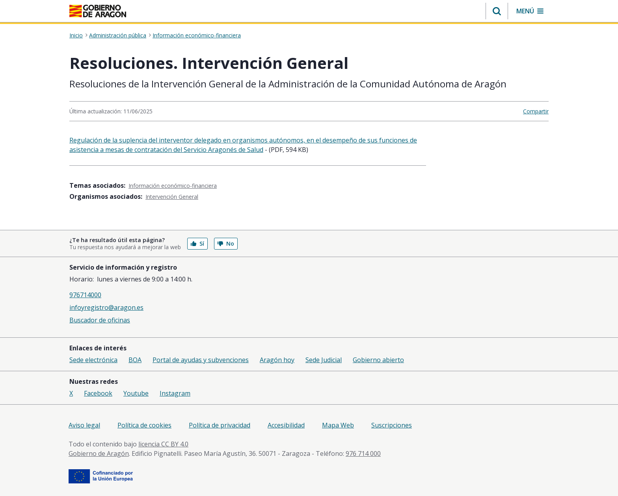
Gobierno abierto (378, 359)
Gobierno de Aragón (99, 453)
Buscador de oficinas (99, 320)
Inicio (76, 35)
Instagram (175, 393)
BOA (134, 359)
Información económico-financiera (197, 35)
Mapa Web (338, 425)
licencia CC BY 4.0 (163, 444)
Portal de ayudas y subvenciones (201, 359)
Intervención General (171, 196)
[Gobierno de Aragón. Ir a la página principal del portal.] (97, 11)
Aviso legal (84, 425)
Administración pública (117, 35)
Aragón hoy (277, 359)
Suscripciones (391, 425)
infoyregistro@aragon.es (106, 307)
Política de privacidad (219, 425)
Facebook (98, 393)
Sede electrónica (93, 359)
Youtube (136, 393)
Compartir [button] (536, 111)
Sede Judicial (323, 359)
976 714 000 (363, 453)
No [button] (226, 243)
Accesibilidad (286, 425)
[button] (496, 11)
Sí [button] (197, 243)
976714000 (85, 295)
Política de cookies (144, 425)
